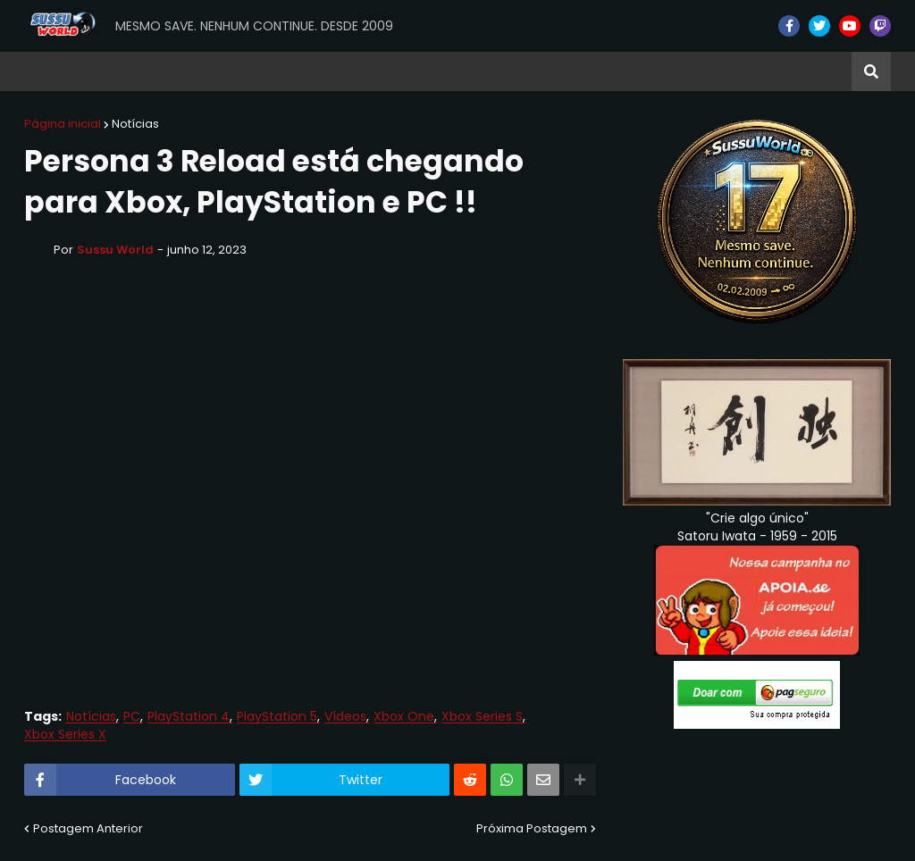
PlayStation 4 (188, 716)
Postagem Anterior (88, 828)
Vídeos (345, 716)
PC (131, 716)
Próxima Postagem (531, 828)
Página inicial (62, 123)
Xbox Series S (482, 716)
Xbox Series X (65, 734)
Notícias (135, 123)
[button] (871, 71)
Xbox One (404, 716)
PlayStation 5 (277, 716)
